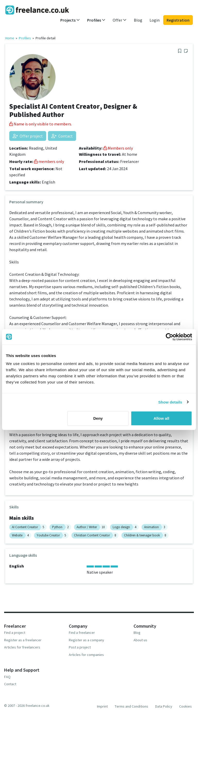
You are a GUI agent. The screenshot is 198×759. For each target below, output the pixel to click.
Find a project (14, 632)
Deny (98, 418)
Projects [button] (70, 20)
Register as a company (86, 640)
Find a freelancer (82, 632)
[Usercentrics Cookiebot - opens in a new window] (169, 337)
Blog (138, 20)
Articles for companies (86, 654)
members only (49, 161)
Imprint (102, 706)
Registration (178, 20)
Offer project (28, 136)
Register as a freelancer (23, 640)
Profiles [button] (96, 20)
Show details (170, 402)
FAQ (7, 676)
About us (140, 640)
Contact (62, 136)
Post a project (80, 647)
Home (9, 38)
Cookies (185, 706)
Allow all (161, 418)
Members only (118, 148)
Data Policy (163, 706)
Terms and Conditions (131, 706)
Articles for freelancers (22, 647)
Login (155, 20)
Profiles (25, 38)
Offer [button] (120, 20)
